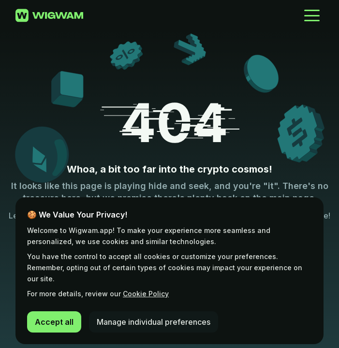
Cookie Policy (146, 294)
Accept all (54, 322)
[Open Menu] (312, 15)
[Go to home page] (49, 15)
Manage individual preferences (153, 322)
